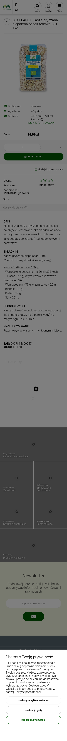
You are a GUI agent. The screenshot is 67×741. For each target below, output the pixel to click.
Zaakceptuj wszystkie (33, 719)
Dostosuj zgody (33, 710)
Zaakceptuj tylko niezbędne (33, 700)
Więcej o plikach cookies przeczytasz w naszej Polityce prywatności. (30, 690)
